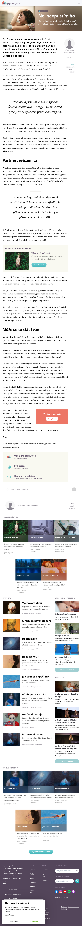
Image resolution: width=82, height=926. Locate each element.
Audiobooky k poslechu (65, 598)
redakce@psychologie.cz (11, 447)
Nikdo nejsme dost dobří (65, 537)
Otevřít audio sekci (67, 670)
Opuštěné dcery (36, 537)
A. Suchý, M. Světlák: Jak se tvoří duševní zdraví (66, 721)
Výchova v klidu (32, 603)
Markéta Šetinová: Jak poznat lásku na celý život (66, 747)
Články (32, 870)
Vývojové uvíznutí (40, 253)
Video (32, 878)
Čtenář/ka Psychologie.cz (69, 51)
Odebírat (77, 881)
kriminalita (70, 67)
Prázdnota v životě (50, 575)
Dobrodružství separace (65, 614)
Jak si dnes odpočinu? (35, 676)
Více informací (9, 915)
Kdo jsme (45, 870)
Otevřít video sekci (67, 761)
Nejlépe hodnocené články (41, 852)
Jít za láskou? (30, 656)
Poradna (33, 882)
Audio (32, 874)
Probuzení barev (32, 734)
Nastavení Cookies (73, 907)
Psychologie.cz (11, 3)
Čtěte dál (7, 598)
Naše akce (32, 892)
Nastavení (14, 921)
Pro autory (44, 875)
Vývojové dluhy (62, 635)
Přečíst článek (39, 265)
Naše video (59, 678)
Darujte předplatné (13, 894)
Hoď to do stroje (32, 714)
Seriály (32, 886)
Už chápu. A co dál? (34, 694)
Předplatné (52, 419)
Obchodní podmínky (64, 908)
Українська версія (62, 897)
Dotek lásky (29, 638)
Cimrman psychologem (36, 620)
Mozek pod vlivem (63, 657)
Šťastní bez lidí (23, 575)
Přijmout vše (33, 921)
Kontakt (44, 880)
